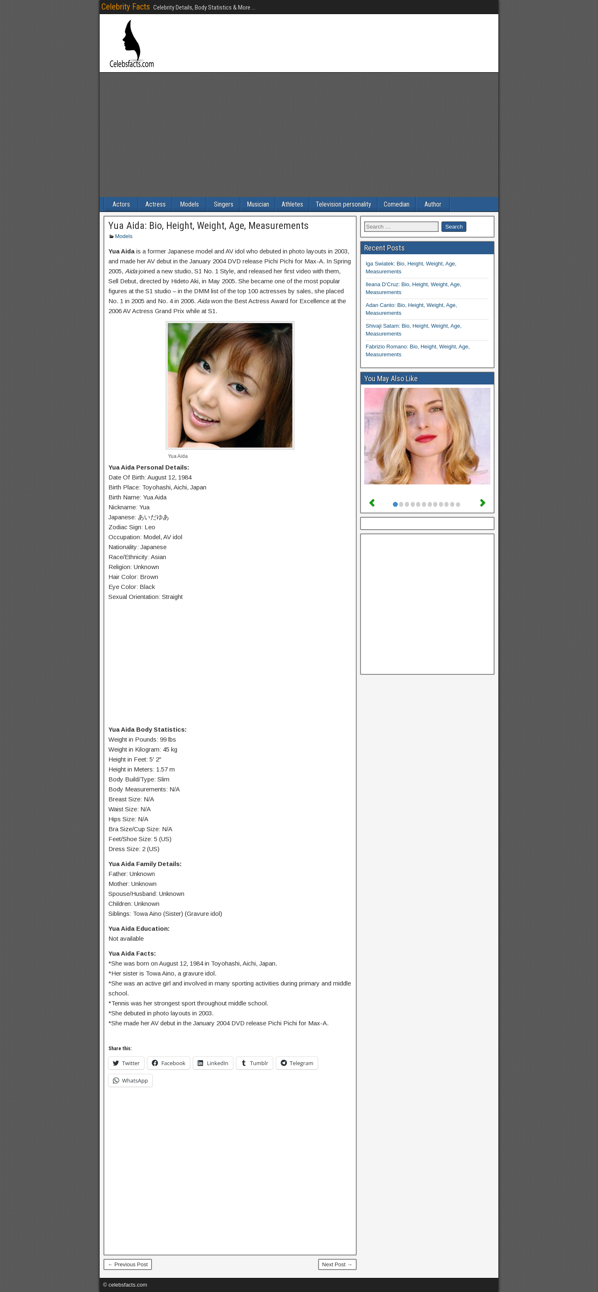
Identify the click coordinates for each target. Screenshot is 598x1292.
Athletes (292, 204)
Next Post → (337, 1264)
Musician (258, 204)
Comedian (396, 204)
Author (432, 204)
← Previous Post (128, 1264)
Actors (121, 204)
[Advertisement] (299, 135)
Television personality (343, 204)
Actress (155, 204)
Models (189, 204)
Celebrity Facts (125, 7)
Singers (223, 204)
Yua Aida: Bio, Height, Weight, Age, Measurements (208, 225)
